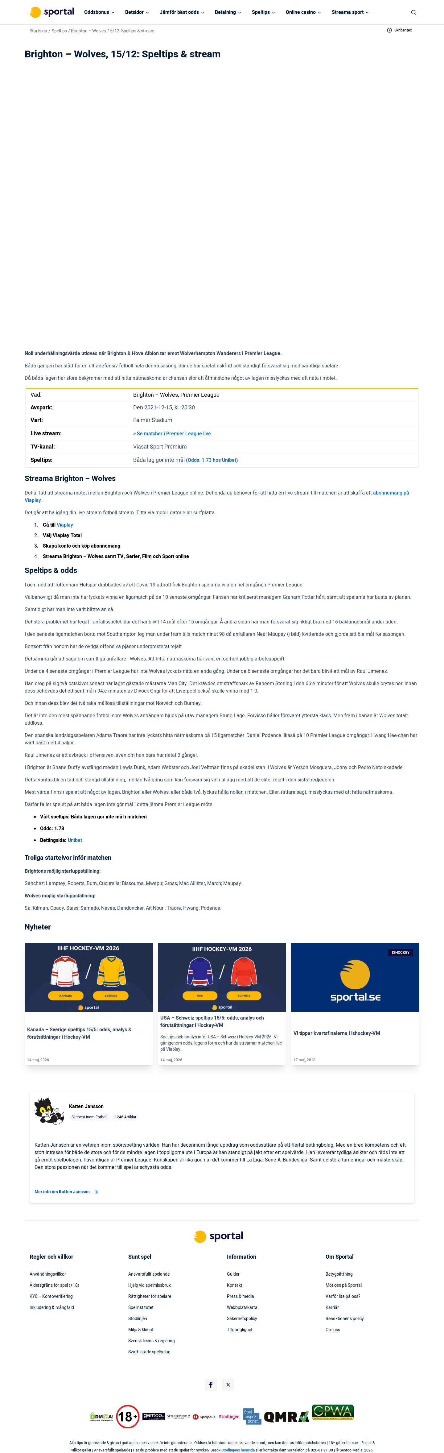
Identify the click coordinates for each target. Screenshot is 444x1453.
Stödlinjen (137, 1319)
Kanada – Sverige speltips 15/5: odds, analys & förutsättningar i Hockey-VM (79, 1033)
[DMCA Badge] (101, 1417)
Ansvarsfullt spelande (149, 1274)
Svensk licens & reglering (151, 1341)
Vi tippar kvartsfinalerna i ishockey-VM (337, 1033)
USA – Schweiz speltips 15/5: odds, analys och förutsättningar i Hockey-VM (212, 1021)
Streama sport (348, 12)
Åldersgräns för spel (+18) (54, 1285)
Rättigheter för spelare (149, 1297)
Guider (233, 1274)
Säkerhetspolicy (242, 1319)
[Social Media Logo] (211, 1385)
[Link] (89, 977)
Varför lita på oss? (343, 1297)
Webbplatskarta (242, 1308)
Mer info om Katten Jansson (67, 1192)
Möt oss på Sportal (344, 1285)
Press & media (240, 1297)
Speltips (261, 12)
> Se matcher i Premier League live (172, 433)
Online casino (301, 12)
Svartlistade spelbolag (149, 1352)
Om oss (333, 1330)
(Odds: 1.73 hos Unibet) (212, 460)
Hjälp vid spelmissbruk (149, 1285)
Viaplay (65, 525)
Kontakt (234, 1285)
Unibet (75, 840)
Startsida (38, 31)
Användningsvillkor (48, 1274)
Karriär (332, 1308)
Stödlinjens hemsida (238, 1450)
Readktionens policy (345, 1319)
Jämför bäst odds (179, 12)
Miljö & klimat (141, 1330)
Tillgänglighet (240, 1330)
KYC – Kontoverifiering (51, 1297)
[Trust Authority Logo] (153, 1417)
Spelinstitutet (141, 1308)
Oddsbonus (96, 12)
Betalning (225, 12)
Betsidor (134, 12)
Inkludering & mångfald (52, 1308)
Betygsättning (339, 1274)
